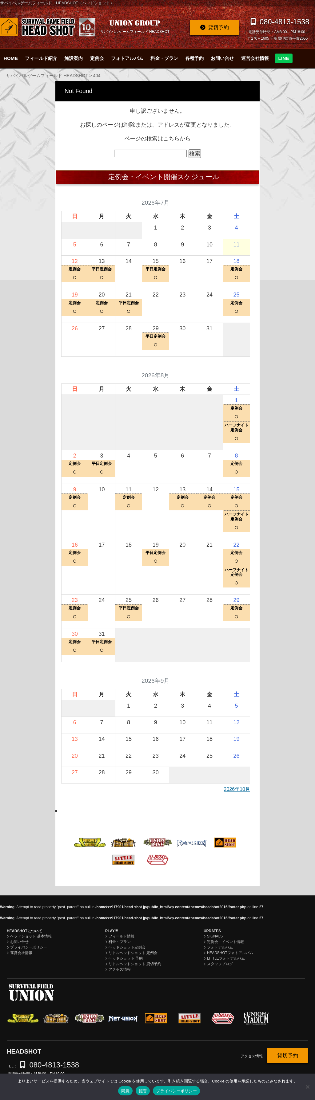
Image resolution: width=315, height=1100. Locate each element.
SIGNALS (215, 936)
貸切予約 (218, 27)
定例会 (97, 58)
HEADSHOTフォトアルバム (230, 953)
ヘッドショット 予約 (126, 958)
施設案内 (73, 58)
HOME (11, 58)
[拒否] (307, 1087)
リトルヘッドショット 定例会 (133, 953)
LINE (283, 58)
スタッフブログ (220, 964)
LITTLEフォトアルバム (226, 958)
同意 (125, 1091)
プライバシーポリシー (28, 947)
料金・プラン (164, 58)
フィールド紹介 (41, 58)
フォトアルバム (127, 58)
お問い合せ (222, 58)
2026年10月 (237, 789)
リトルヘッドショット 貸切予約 (135, 964)
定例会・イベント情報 (225, 942)
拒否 (143, 1091)
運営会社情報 (255, 58)
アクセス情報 (120, 969)
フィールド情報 (121, 936)
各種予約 (194, 58)
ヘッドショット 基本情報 (31, 936)
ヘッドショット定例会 (127, 947)
